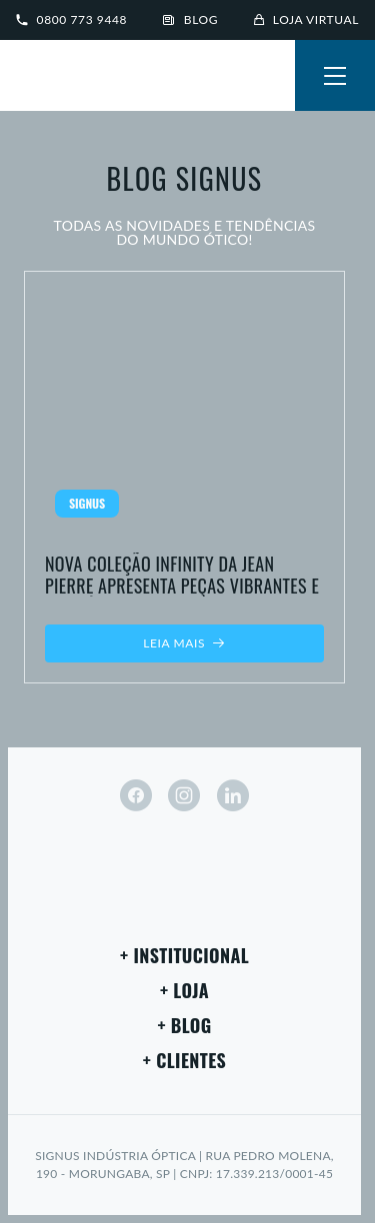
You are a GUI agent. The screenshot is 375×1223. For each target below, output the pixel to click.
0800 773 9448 (71, 19)
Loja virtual (306, 19)
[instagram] (184, 795)
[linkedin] (233, 795)
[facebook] (136, 795)
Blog (190, 19)
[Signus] (80, 78)
